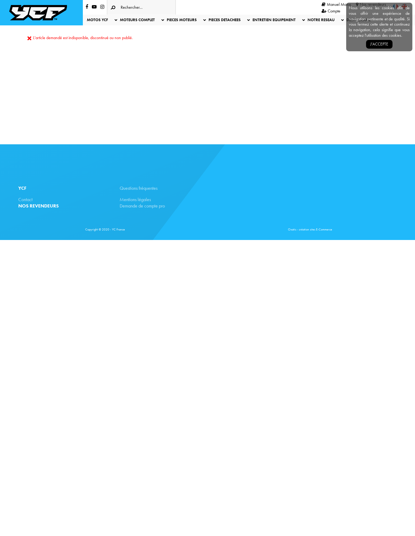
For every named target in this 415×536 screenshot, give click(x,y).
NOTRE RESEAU (321, 19)
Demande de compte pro (142, 206)
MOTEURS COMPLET (137, 19)
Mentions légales (135, 199)
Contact (25, 199)
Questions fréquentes (138, 188)
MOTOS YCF (97, 19)
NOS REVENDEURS (38, 206)
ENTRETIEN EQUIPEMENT (274, 19)
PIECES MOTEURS (182, 19)
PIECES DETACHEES (225, 19)
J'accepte (379, 44)
